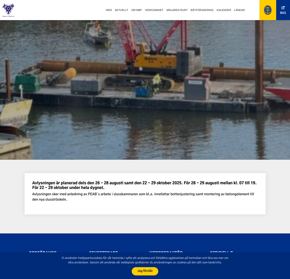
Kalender (224, 10)
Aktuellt (121, 10)
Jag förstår (145, 271)
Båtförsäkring (202, 10)
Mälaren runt (177, 10)
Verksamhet (154, 10)
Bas (283, 13)
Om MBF (136, 10)
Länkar (239, 10)
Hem (109, 10)
